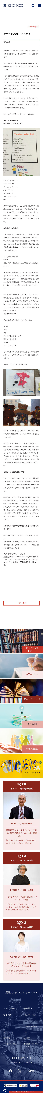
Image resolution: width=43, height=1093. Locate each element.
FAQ (25, 1032)
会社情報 (27, 1038)
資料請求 (28, 1008)
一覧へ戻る (21, 603)
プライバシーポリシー (11, 1044)
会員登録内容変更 (30, 1026)
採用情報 (6, 1038)
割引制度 (7, 1015)
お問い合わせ (9, 1008)
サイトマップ (8, 1032)
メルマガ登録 (30, 1015)
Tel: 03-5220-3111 (21, 1058)
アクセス (6, 1026)
